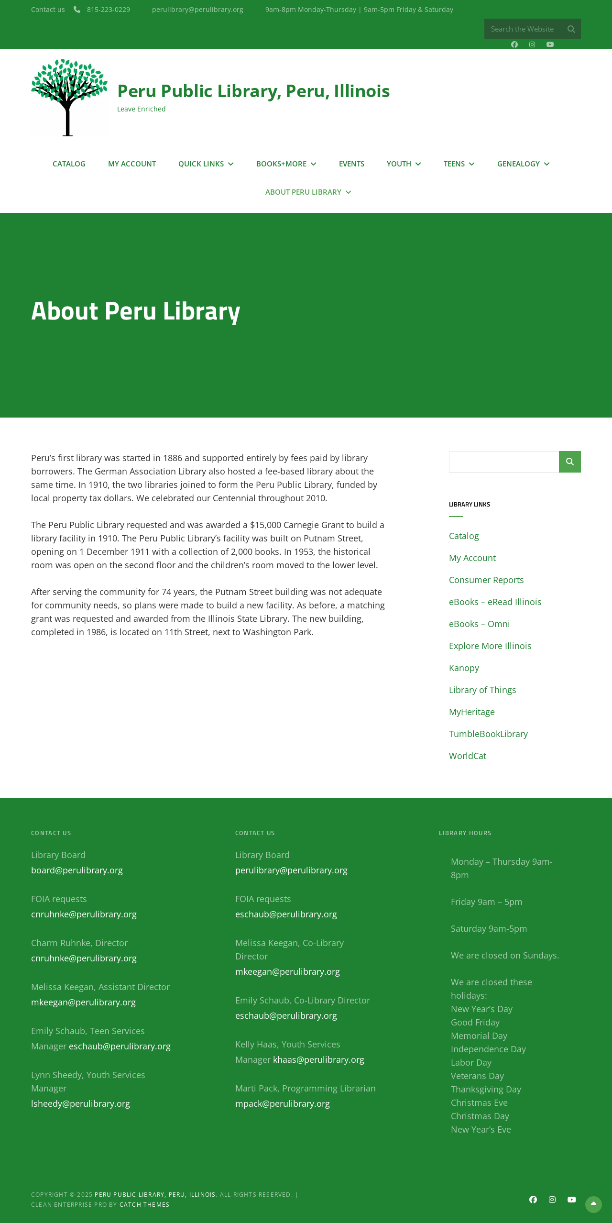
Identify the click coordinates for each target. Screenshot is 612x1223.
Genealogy (518, 163)
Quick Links (201, 163)
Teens (454, 163)
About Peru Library (303, 191)
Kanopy (464, 667)
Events (351, 163)
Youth (399, 163)
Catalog (69, 163)
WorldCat (467, 755)
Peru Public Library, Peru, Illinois (253, 90)
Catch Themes (145, 1205)
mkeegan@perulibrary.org (83, 1002)
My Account (132, 163)
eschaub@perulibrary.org (120, 1046)
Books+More (281, 163)
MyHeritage (472, 711)
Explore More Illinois (490, 645)
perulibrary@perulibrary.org (291, 870)
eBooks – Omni (479, 623)
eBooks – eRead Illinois (495, 601)
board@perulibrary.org (77, 870)
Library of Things (482, 689)
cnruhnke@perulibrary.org (84, 914)
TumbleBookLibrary (488, 733)
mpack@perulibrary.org (282, 1103)
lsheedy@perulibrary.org (80, 1103)
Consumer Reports (486, 579)
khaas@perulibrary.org (318, 1059)
